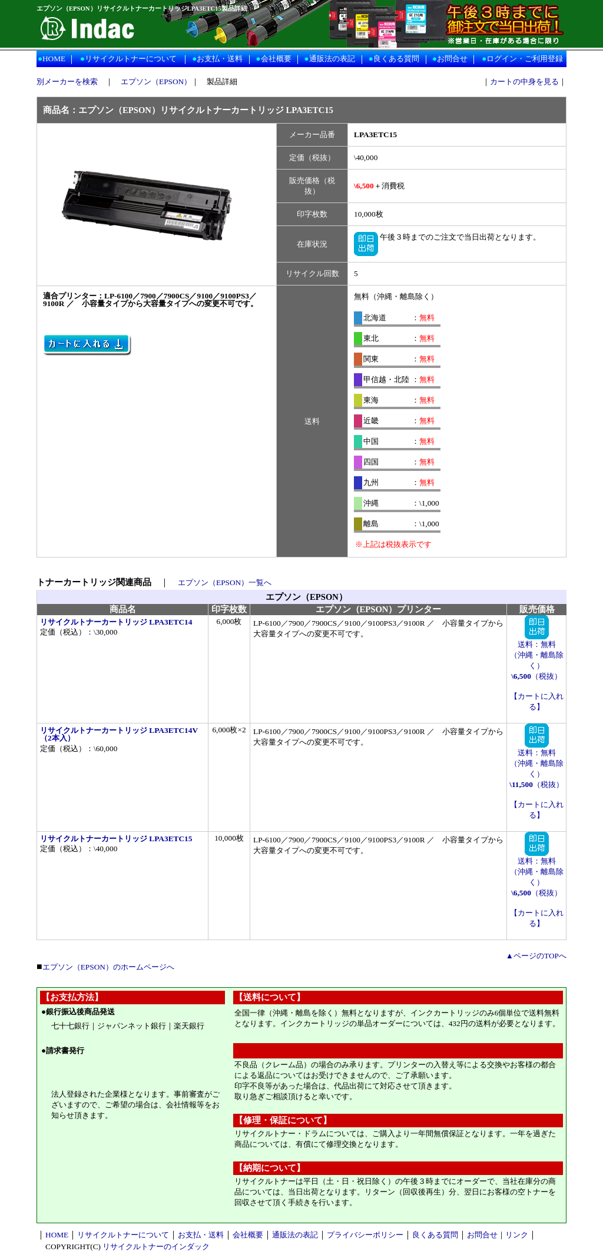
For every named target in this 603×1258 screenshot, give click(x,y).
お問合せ (452, 58)
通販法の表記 (332, 58)
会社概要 (276, 58)
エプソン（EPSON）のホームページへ (108, 966)
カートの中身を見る (524, 81)
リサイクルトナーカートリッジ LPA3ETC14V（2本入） (119, 734)
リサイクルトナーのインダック (156, 1246)
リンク (516, 1234)
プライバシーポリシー (365, 1234)
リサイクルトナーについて (131, 58)
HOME (53, 58)
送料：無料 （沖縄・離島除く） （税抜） (537, 656)
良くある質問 (396, 58)
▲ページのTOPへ (536, 955)
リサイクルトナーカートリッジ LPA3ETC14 (116, 622)
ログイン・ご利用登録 (524, 58)
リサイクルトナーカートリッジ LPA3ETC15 (116, 838)
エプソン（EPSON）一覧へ (224, 582)
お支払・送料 (220, 58)
